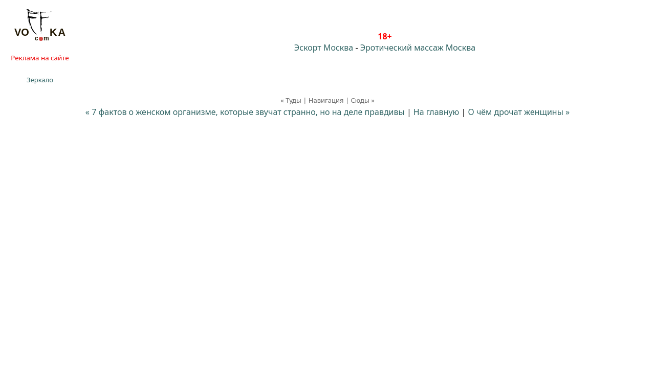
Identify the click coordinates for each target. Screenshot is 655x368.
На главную (436, 112)
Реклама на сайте (40, 57)
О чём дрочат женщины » (519, 112)
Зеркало (40, 79)
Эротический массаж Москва (417, 47)
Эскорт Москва (323, 47)
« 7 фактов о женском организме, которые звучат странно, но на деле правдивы (245, 112)
